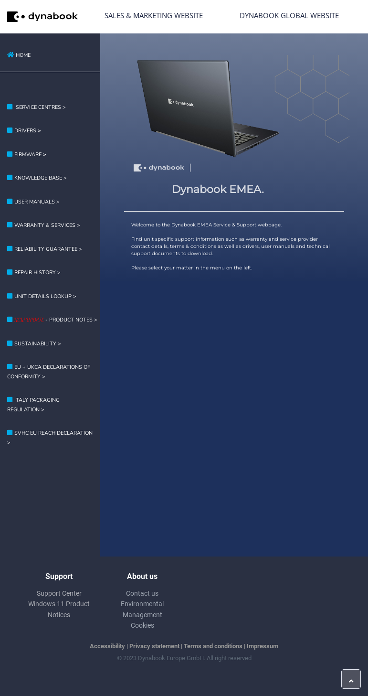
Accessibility (107, 646)
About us (142, 576)
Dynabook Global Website (289, 15)
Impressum (262, 646)
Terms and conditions (213, 646)
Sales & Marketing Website (154, 15)
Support (59, 576)
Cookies (142, 625)
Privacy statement (154, 646)
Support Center (59, 593)
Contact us (142, 593)
